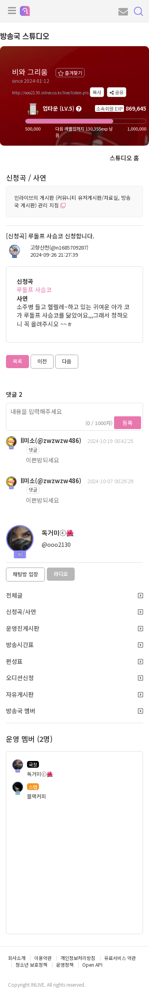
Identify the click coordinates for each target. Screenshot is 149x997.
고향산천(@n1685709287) (59, 247)
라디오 (61, 574)
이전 (42, 361)
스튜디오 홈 (124, 158)
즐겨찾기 (70, 72)
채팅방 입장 (25, 574)
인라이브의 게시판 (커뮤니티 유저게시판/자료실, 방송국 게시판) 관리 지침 (72, 201)
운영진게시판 (74, 628)
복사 (97, 92)
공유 (117, 92)
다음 (67, 361)
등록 (127, 423)
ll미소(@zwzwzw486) (51, 440)
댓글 (33, 449)
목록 (17, 361)
